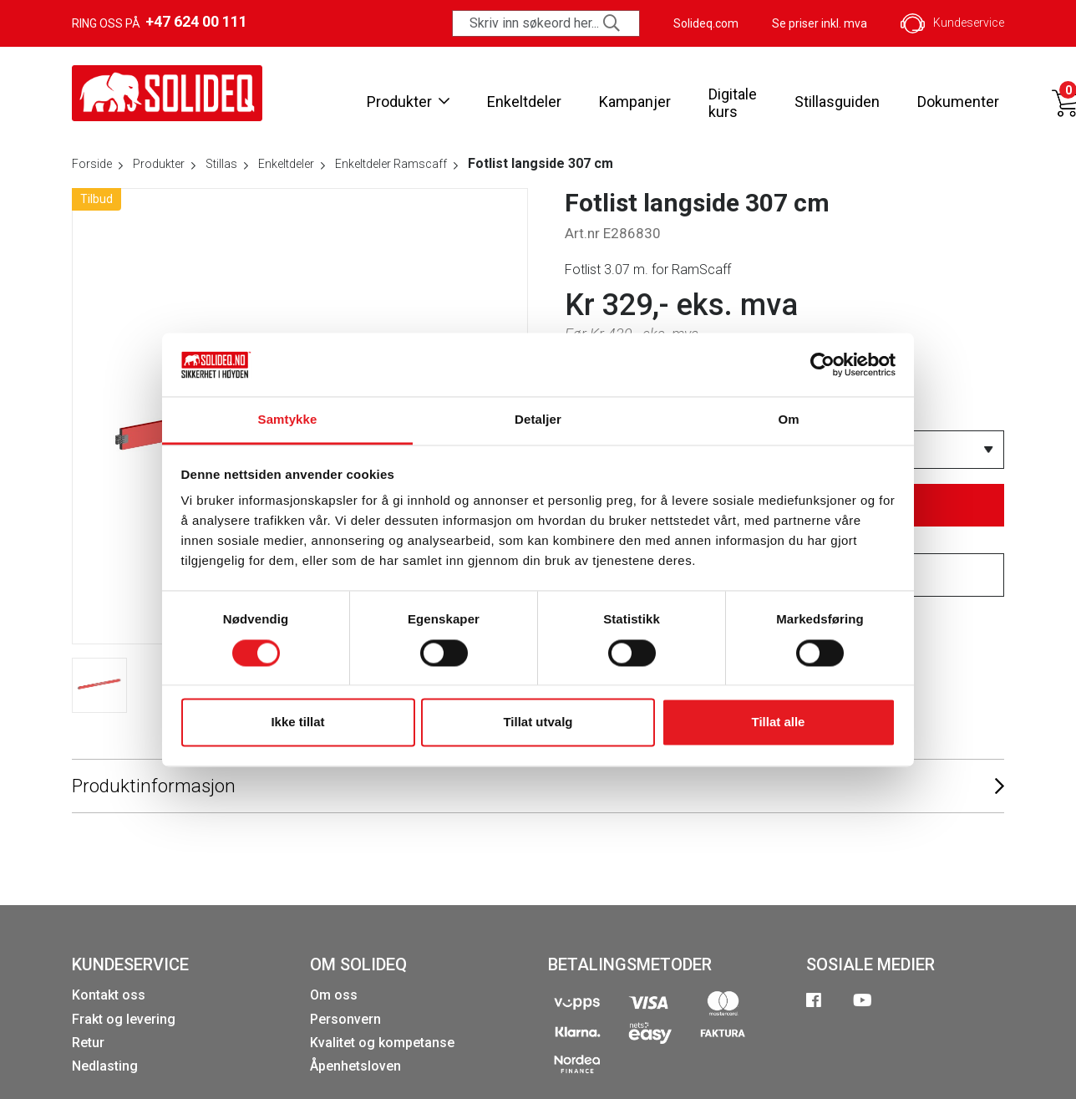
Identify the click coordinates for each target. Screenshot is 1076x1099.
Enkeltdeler (524, 101)
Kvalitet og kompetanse (382, 1043)
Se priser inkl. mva (819, 23)
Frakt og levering (123, 1019)
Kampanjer (635, 101)
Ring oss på (159, 22)
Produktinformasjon (538, 786)
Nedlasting (105, 1066)
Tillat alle (778, 722)
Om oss (334, 995)
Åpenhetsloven (355, 1066)
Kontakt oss (108, 995)
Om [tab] (788, 420)
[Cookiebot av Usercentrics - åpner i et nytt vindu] (822, 364)
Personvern (345, 1019)
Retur (88, 1043)
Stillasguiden (837, 101)
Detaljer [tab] (538, 420)
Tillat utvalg (537, 722)
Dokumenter (958, 101)
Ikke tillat (297, 722)
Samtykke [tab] (287, 420)
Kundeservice (952, 23)
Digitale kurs (732, 103)
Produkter (408, 101)
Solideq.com (705, 23)
